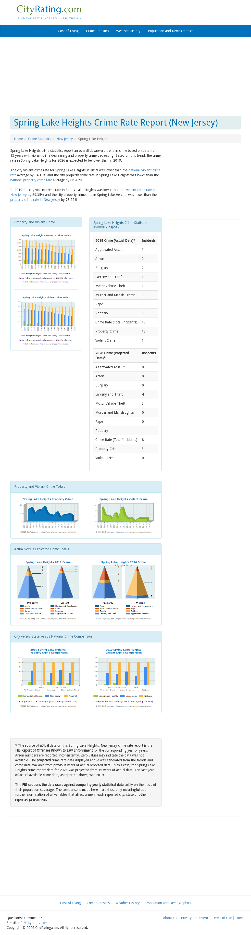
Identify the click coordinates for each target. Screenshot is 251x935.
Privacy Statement (194, 918)
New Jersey (64, 139)
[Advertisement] (125, 76)
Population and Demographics (170, 31)
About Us (170, 918)
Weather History (128, 31)
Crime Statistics (97, 31)
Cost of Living (68, 31)
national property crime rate (31, 180)
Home (18, 139)
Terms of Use (222, 918)
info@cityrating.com (33, 923)
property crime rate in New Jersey (35, 200)
